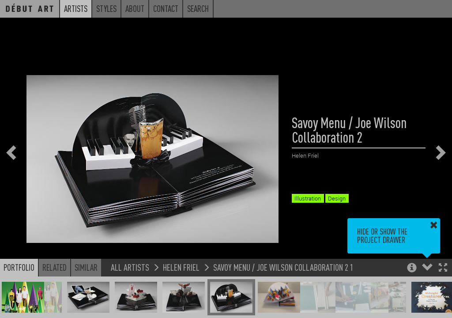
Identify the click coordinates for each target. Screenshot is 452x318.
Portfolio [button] (19, 267)
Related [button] (54, 267)
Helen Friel (181, 267)
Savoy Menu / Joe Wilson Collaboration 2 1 (283, 267)
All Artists (130, 267)
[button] (443, 268)
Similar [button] (86, 267)
